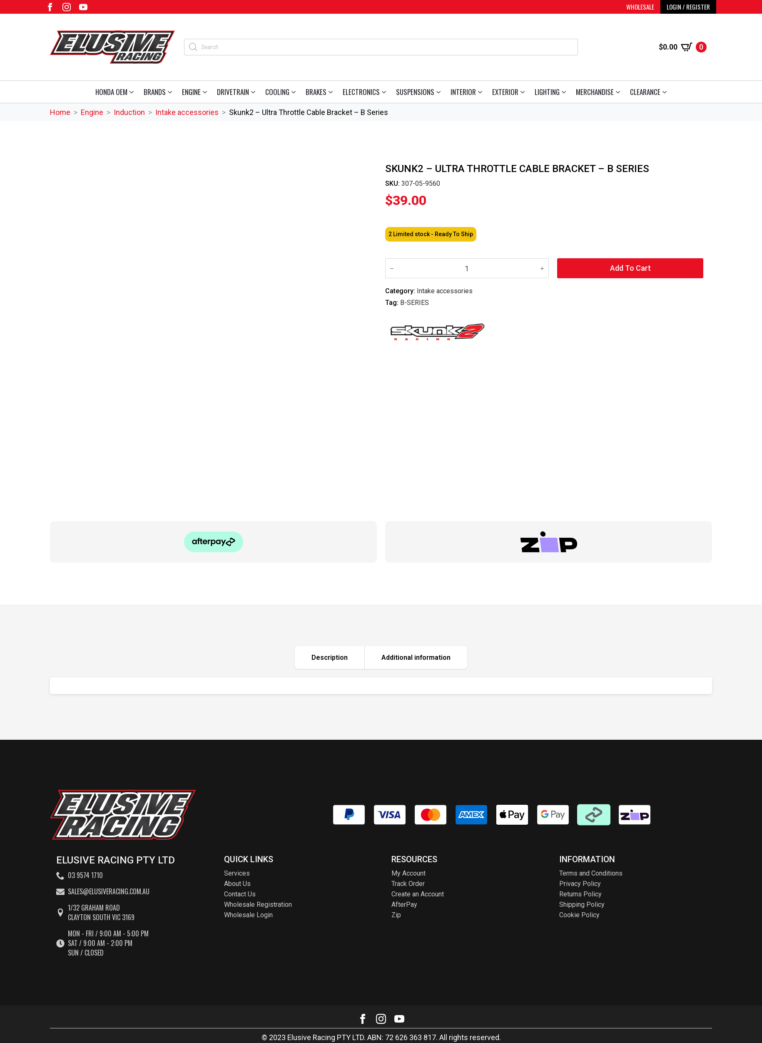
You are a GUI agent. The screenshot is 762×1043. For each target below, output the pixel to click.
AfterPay (404, 904)
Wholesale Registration (258, 904)
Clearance (645, 92)
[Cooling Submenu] (295, 92)
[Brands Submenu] (171, 92)
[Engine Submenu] (206, 92)
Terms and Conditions (591, 873)
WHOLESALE (640, 6)
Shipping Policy (582, 904)
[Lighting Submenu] (565, 92)
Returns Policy (580, 894)
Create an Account (417, 894)
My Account (408, 873)
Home (60, 112)
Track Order (408, 884)
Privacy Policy (580, 884)
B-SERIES (414, 303)
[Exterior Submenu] (524, 92)
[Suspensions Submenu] (440, 92)
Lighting (547, 92)
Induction (129, 112)
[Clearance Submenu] (666, 92)
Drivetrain (233, 92)
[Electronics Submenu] (385, 92)
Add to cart (630, 268)
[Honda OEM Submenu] (133, 92)
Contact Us (240, 894)
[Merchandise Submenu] (619, 92)
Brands (155, 92)
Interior (463, 92)
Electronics (361, 92)
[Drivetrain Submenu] (254, 92)
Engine (191, 92)
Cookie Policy (579, 915)
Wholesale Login (248, 915)
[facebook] (50, 7)
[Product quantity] (467, 268)
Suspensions (415, 92)
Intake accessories (187, 112)
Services (237, 873)
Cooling (277, 92)
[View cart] (682, 47)
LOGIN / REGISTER (688, 6)
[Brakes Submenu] (332, 92)
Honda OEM (111, 92)
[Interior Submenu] (481, 92)
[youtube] (83, 7)
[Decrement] (391, 268)
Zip (396, 915)
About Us (237, 884)
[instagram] (66, 7)
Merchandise (595, 92)
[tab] (330, 657)
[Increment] (542, 268)
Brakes (316, 92)
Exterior (505, 92)
